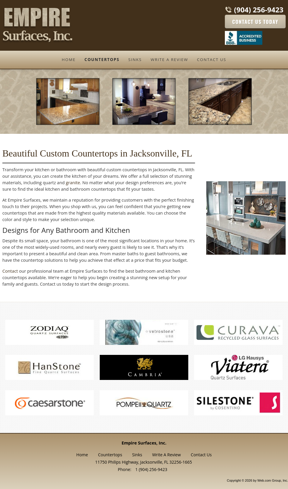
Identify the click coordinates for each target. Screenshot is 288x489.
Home (82, 454)
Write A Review (166, 454)
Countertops (110, 454)
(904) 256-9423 (258, 9)
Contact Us (201, 454)
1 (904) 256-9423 (151, 469)
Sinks (137, 454)
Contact (10, 271)
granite (73, 182)
